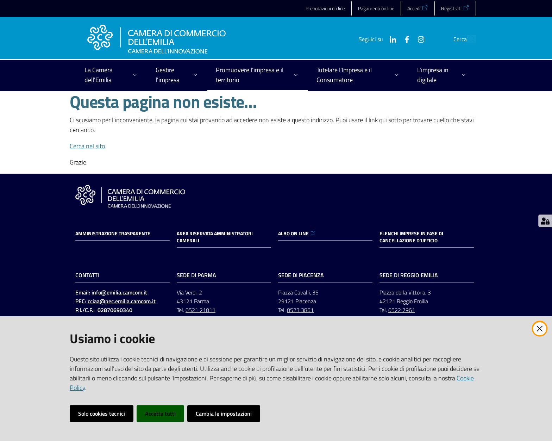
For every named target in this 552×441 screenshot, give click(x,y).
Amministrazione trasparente (112, 233)
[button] (467, 39)
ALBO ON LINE (297, 233)
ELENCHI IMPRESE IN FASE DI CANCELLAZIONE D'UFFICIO (411, 237)
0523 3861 (300, 310)
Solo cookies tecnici (101, 413)
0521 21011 (200, 310)
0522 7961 (401, 310)
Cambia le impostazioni (224, 413)
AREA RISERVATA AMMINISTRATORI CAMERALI (215, 237)
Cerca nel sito (87, 146)
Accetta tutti (160, 413)
